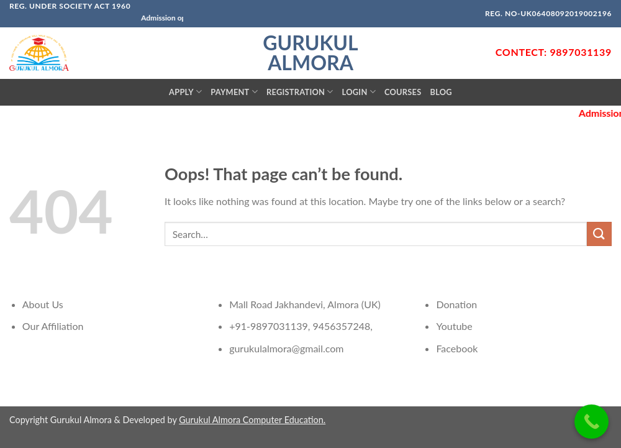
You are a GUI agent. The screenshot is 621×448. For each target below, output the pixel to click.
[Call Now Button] (591, 422)
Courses (403, 92)
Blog (440, 92)
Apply (185, 92)
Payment (234, 92)
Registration (299, 92)
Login (359, 92)
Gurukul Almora (310, 53)
